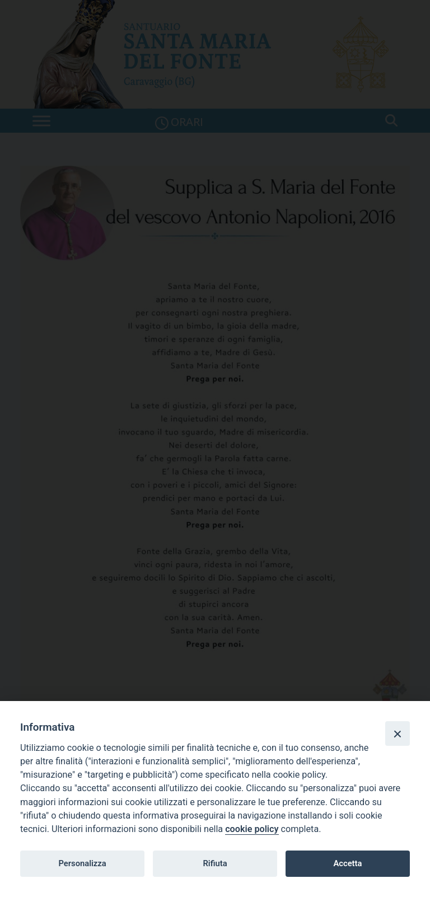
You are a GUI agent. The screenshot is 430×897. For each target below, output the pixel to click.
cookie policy (251, 829)
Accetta (347, 863)
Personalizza (82, 863)
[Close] (397, 733)
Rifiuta (215, 863)
